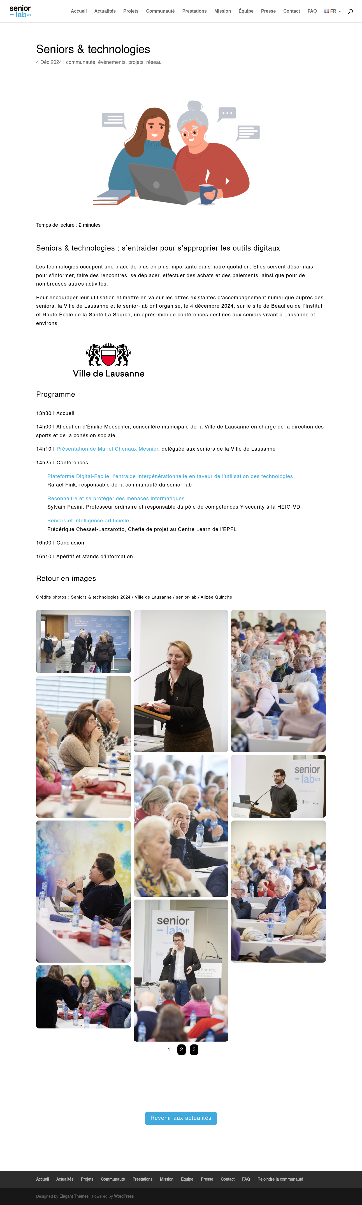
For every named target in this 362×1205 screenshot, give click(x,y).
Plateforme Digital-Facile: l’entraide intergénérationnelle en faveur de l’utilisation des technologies (170, 476)
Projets (130, 11)
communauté (80, 62)
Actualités (105, 11)
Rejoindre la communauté (280, 1179)
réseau (154, 62)
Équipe (246, 11)
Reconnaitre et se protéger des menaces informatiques (116, 498)
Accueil (79, 11)
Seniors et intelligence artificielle (88, 520)
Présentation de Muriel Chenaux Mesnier (107, 449)
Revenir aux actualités (181, 1118)
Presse (268, 11)
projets (135, 62)
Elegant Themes (74, 1197)
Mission (222, 11)
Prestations (194, 11)
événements (112, 62)
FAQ (312, 11)
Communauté (160, 11)
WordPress (124, 1197)
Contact (291, 11)
